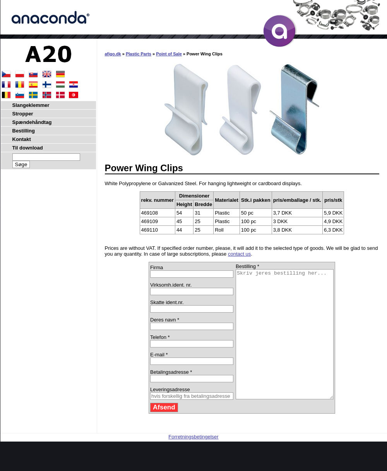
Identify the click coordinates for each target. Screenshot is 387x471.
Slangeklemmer (31, 105)
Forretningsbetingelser (193, 462)
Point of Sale (169, 54)
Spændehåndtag (32, 122)
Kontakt (21, 139)
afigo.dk (113, 54)
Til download (27, 148)
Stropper (22, 114)
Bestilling (23, 131)
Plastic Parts (138, 54)
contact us (239, 254)
